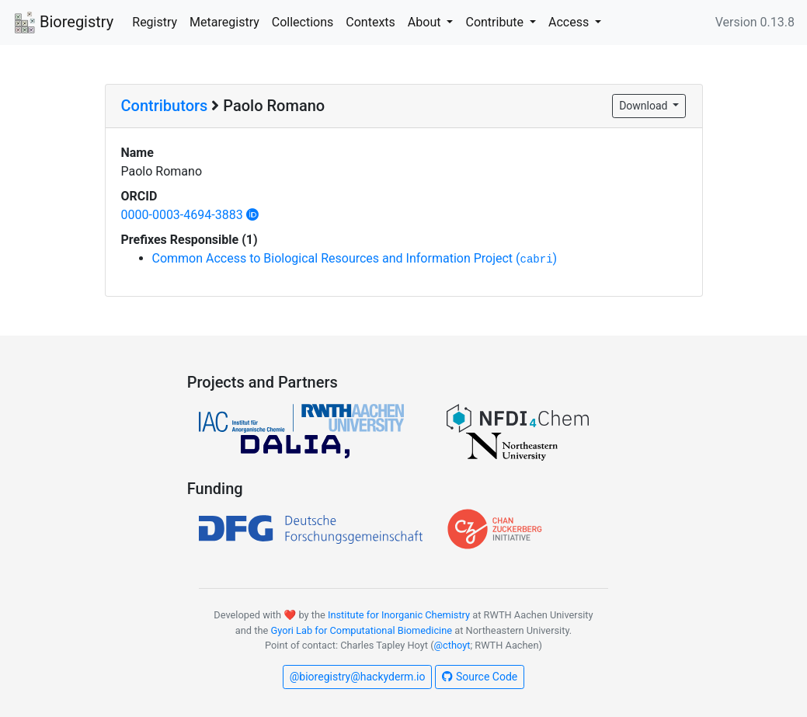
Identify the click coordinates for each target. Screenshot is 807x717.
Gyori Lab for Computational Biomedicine (361, 630)
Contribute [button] (495, 22)
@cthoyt (452, 645)
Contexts (370, 22)
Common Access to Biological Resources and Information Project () (355, 258)
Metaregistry (224, 22)
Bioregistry (62, 23)
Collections (303, 22)
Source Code (479, 676)
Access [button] (570, 22)
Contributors (164, 105)
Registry (154, 22)
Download (644, 105)
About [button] (426, 22)
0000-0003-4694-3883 (190, 214)
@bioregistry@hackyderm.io (358, 676)
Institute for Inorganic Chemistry (399, 615)
